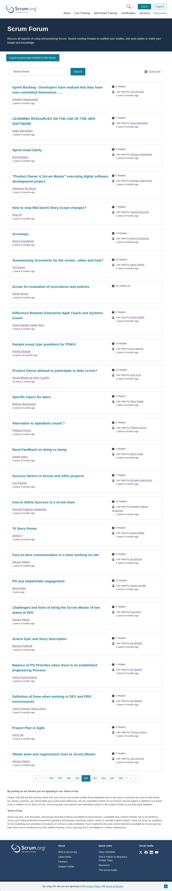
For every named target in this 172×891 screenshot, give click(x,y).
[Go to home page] (28, 848)
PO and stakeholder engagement (38, 581)
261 (78, 778)
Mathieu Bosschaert (24, 404)
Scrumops (20, 234)
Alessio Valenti (21, 562)
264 (104, 778)
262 (87, 778)
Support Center (66, 866)
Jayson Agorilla (138, 585)
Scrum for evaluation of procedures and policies (50, 287)
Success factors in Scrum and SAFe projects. (48, 476)
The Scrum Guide (108, 870)
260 (69, 778)
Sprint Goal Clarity (27, 150)
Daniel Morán (20, 293)
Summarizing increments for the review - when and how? (57, 260)
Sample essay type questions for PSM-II (44, 344)
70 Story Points (24, 528)
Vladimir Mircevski (139, 212)
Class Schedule (107, 852)
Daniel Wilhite (137, 264)
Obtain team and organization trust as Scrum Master (54, 754)
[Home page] (21, 9)
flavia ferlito (19, 588)
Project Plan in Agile (28, 728)
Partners (62, 861)
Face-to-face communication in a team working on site (55, 555)
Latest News (64, 856)
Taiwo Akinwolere (22, 130)
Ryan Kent (135, 375)
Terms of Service (114, 886)
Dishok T (17, 535)
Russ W (17, 214)
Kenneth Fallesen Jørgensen (29, 509)
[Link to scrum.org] (140, 852)
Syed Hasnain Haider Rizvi (28, 325)
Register (160, 6)
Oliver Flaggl (136, 401)
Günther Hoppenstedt (25, 99)
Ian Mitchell (136, 559)
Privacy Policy (93, 886)
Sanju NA (18, 735)
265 (113, 778)
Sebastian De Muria (24, 188)
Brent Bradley (20, 157)
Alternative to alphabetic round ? (38, 423)
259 (61, 778)
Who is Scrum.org (67, 852)
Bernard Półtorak (22, 646)
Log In (144, 6)
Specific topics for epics (31, 397)
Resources (104, 865)
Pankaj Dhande (21, 351)
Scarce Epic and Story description (39, 639)
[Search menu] (130, 7)
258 (52, 778)
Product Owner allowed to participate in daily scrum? (54, 370)
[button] (67, 13)
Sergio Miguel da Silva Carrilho (30, 377)
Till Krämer (18, 267)
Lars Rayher (19, 483)
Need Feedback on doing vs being (39, 449)
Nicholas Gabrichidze (141, 154)
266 (121, 778)
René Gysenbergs (23, 241)
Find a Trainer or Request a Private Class (113, 858)
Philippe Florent (21, 430)
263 (95, 778)
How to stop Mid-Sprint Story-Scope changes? (49, 208)
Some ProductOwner (24, 677)
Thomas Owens (138, 732)
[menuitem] (130, 7)
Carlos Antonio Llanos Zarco (29, 708)
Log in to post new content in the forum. (32, 57)
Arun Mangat (136, 348)
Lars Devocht (137, 91)
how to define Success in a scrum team (43, 502)
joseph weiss (20, 456)
